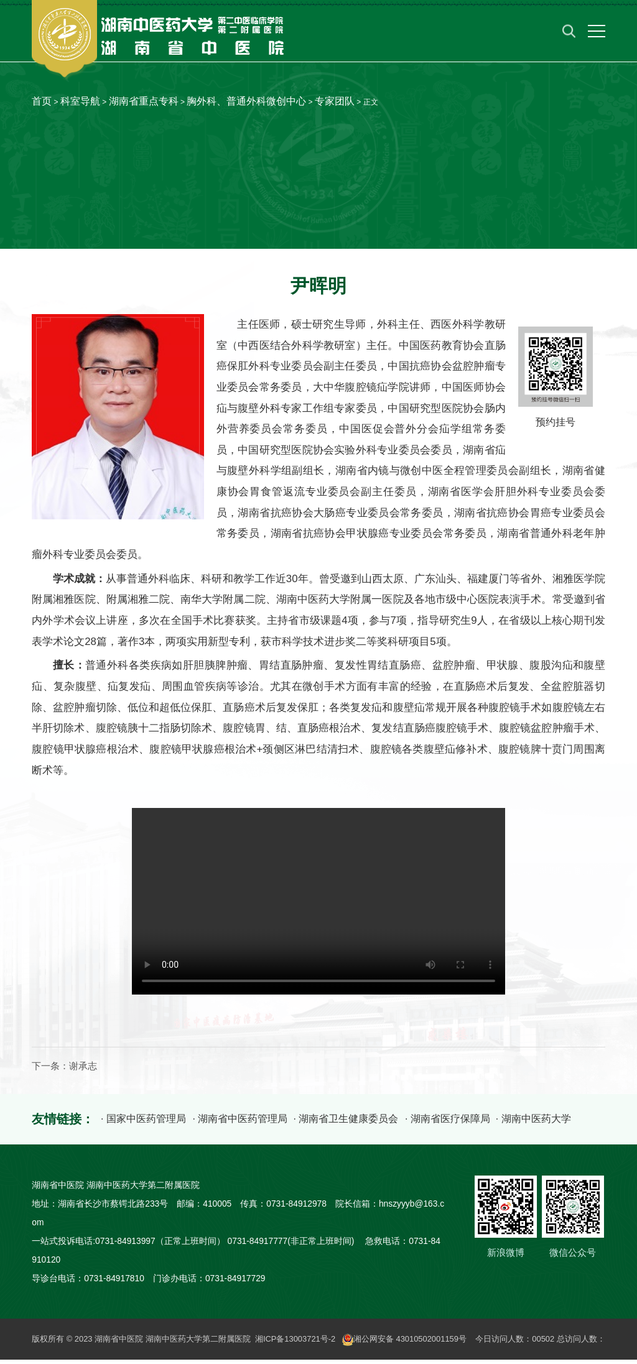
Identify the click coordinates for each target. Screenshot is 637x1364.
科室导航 (80, 101)
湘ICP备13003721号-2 (295, 1343)
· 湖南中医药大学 (533, 1123)
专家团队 (335, 101)
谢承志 (83, 1071)
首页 (42, 101)
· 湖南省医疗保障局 (447, 1123)
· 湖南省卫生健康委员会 (345, 1123)
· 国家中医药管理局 (142, 1123)
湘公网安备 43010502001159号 (405, 1343)
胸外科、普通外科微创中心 (246, 101)
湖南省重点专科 (144, 101)
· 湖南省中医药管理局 (239, 1123)
